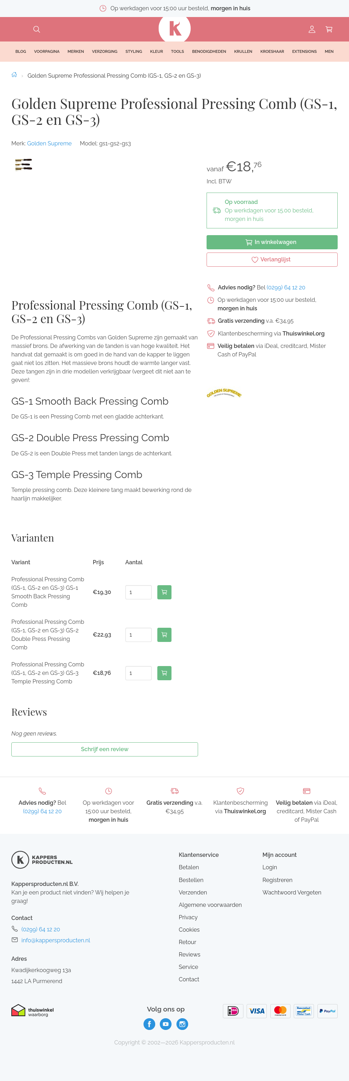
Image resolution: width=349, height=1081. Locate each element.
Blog (20, 51)
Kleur (156, 51)
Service (188, 967)
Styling (133, 51)
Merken (76, 51)
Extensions (304, 51)
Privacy (188, 917)
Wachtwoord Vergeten (292, 892)
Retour (187, 942)
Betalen (189, 867)
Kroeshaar (272, 51)
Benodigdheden (209, 51)
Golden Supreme (49, 143)
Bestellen (191, 880)
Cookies (189, 929)
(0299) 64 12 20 (286, 287)
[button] (23, 164)
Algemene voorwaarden (210, 905)
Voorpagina (47, 51)
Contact (189, 979)
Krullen (243, 51)
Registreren (278, 880)
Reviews (189, 954)
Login (270, 867)
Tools (177, 51)
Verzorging (105, 51)
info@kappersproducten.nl (55, 940)
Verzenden (193, 892)
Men (329, 51)
